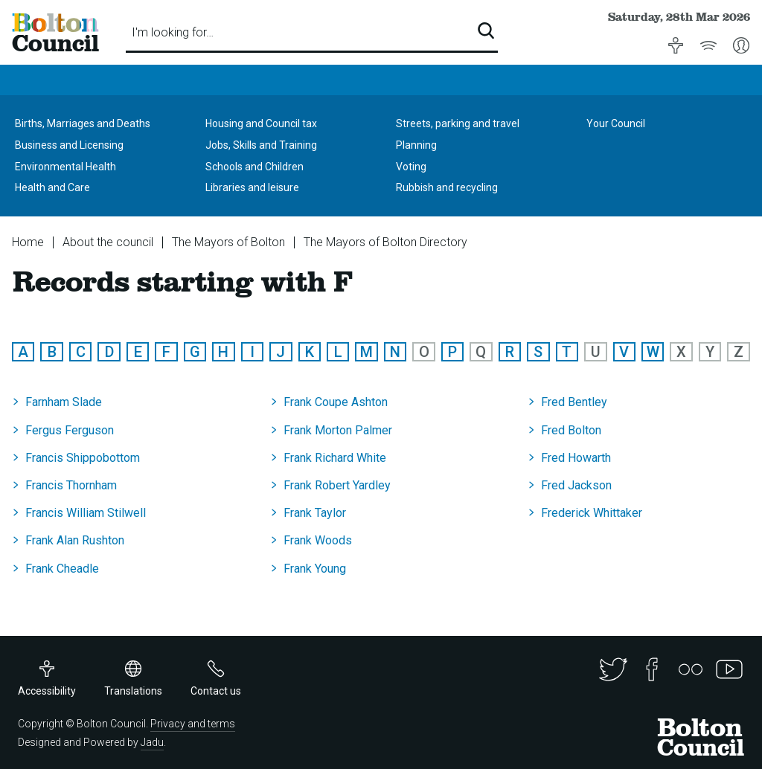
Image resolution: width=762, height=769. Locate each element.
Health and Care (52, 187)
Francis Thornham (71, 485)
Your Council (615, 123)
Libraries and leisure (252, 187)
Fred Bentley (574, 402)
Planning (416, 145)
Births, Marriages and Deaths (82, 123)
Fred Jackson (576, 485)
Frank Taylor (315, 513)
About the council (108, 242)
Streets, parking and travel (457, 123)
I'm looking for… (173, 32)
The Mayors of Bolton (228, 242)
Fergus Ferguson (69, 430)
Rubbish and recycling (447, 187)
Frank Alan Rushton (74, 540)
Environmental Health (65, 167)
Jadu (152, 742)
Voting (411, 167)
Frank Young (315, 569)
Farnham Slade (63, 402)
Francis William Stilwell (85, 513)
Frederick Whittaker (591, 513)
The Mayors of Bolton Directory (385, 242)
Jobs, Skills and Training (261, 145)
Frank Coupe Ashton (336, 402)
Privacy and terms (192, 724)
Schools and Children (254, 167)
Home (28, 242)
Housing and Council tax (261, 123)
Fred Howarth (576, 458)
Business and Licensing (69, 145)
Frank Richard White (335, 458)
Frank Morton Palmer (338, 430)
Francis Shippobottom (82, 458)
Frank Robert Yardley (337, 485)
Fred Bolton (571, 430)
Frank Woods (318, 540)
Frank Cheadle (62, 569)
